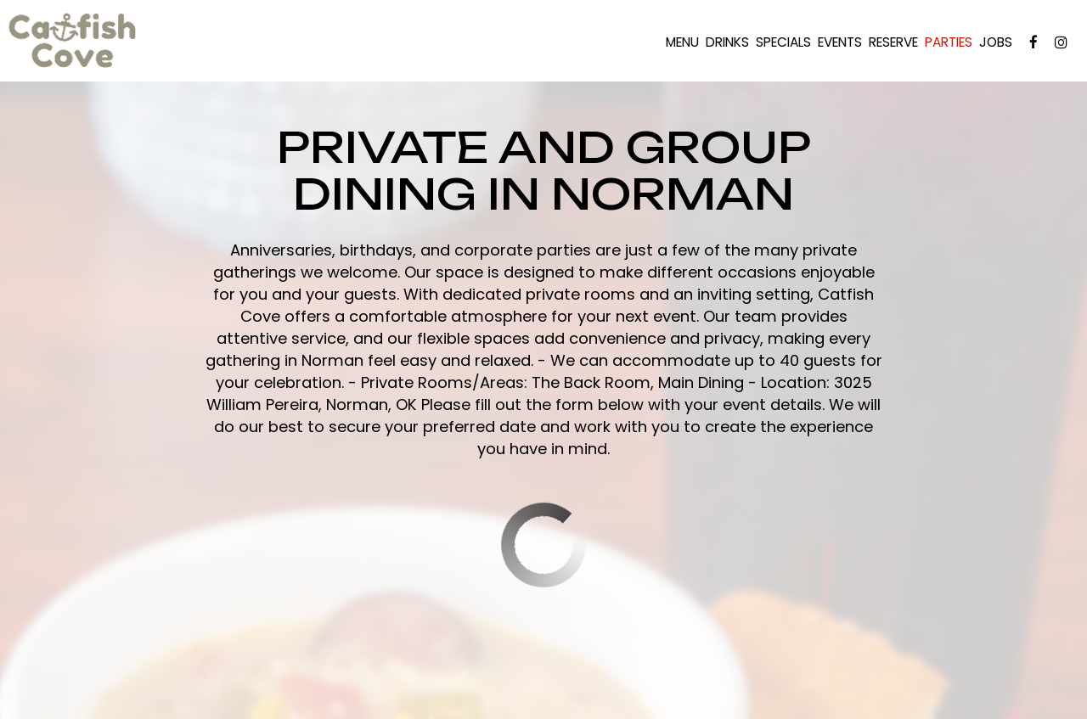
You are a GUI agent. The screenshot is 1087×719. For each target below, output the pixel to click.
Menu (682, 42)
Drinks (727, 42)
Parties (948, 42)
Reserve (893, 42)
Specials (783, 42)
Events (840, 42)
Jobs (995, 42)
